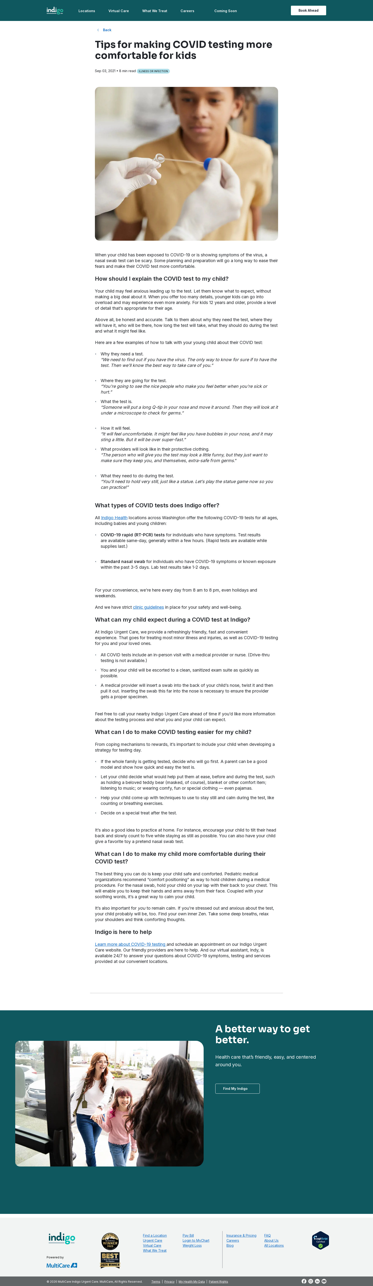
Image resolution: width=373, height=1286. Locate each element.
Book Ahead (309, 10)
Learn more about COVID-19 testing (131, 944)
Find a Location (155, 1235)
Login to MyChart (196, 1240)
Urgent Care (152, 1240)
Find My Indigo (235, 1089)
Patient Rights (218, 1281)
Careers (187, 11)
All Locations (274, 1245)
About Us (271, 1240)
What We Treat (154, 11)
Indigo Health (114, 517)
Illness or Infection (153, 71)
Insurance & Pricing (241, 1235)
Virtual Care (118, 11)
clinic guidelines (148, 607)
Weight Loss (192, 1245)
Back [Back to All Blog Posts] (107, 30)
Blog (230, 1245)
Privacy (169, 1281)
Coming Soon (225, 11)
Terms (155, 1281)
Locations (87, 11)
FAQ (267, 1235)
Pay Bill (188, 1235)
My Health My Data (192, 1281)
